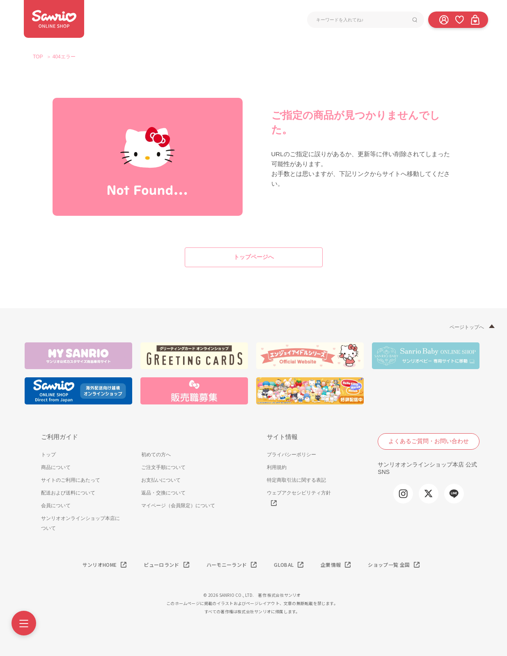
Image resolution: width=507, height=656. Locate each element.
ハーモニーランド (226, 564)
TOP (38, 57)
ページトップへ (467, 327)
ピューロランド (161, 564)
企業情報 (331, 564)
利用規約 (277, 467)
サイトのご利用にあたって (70, 480)
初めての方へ (156, 454)
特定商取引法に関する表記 (296, 480)
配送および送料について (68, 493)
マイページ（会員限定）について (178, 505)
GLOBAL (284, 564)
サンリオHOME (100, 564)
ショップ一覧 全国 (389, 564)
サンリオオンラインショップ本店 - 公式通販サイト (54, 19)
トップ (48, 454)
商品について (56, 467)
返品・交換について (163, 493)
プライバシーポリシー (291, 454)
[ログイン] (444, 19)
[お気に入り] (459, 19)
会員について (56, 505)
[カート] (475, 19)
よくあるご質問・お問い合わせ (428, 441)
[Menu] (23, 623)
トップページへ (254, 257)
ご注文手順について (163, 467)
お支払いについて (161, 480)
